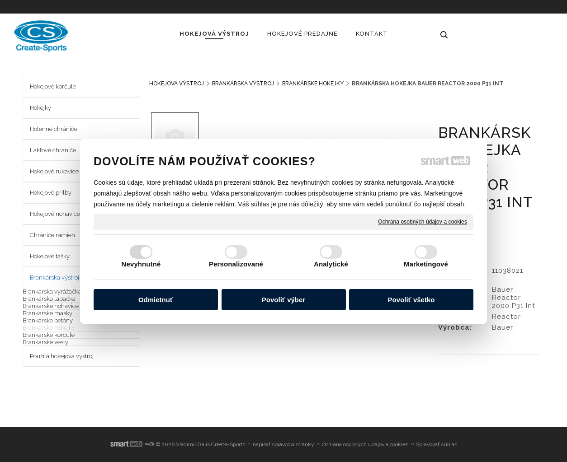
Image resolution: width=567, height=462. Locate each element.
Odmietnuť (155, 299)
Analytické (331, 264)
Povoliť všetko (411, 299)
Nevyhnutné (141, 264)
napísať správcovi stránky (283, 444)
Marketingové (426, 264)
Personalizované (236, 264)
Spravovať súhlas (436, 444)
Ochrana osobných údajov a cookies (422, 221)
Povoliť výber (283, 299)
